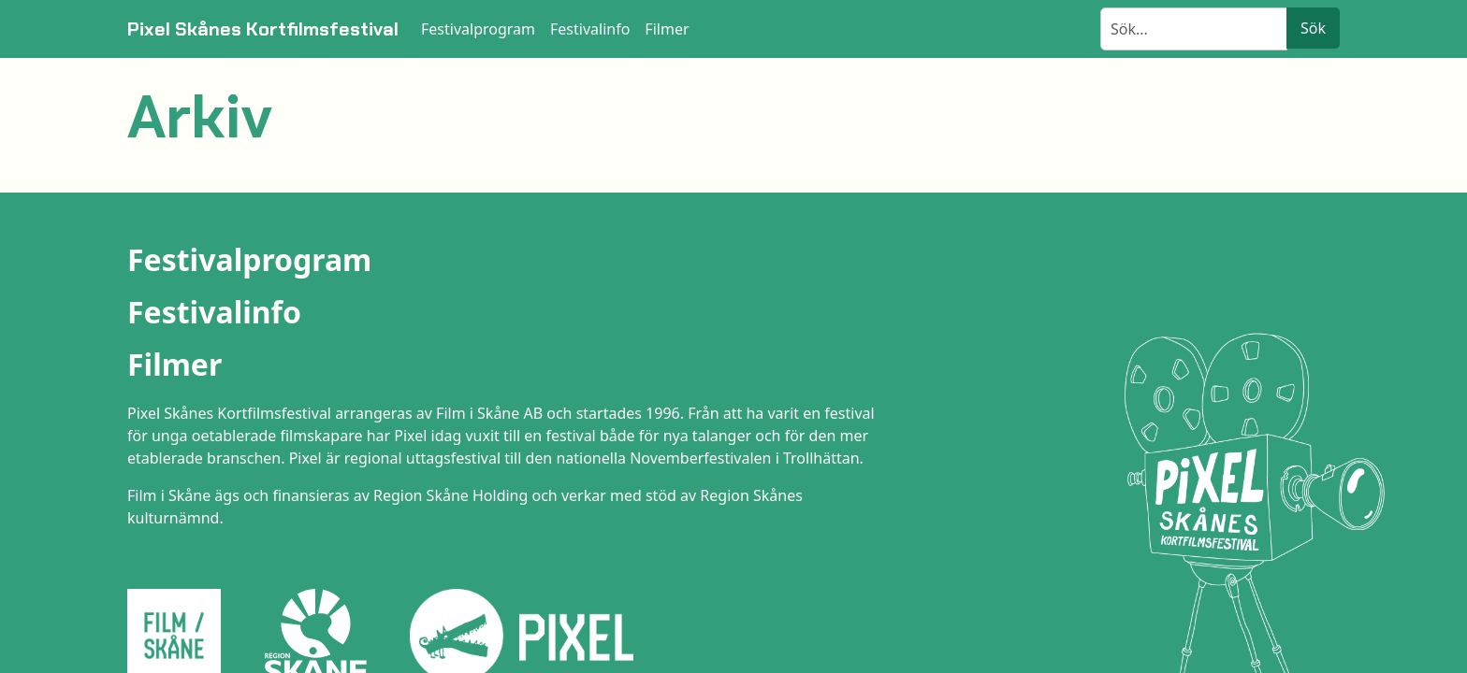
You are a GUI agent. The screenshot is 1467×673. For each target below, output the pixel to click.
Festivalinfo (214, 312)
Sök (1313, 28)
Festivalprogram (249, 259)
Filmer (174, 364)
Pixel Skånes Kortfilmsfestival (263, 29)
